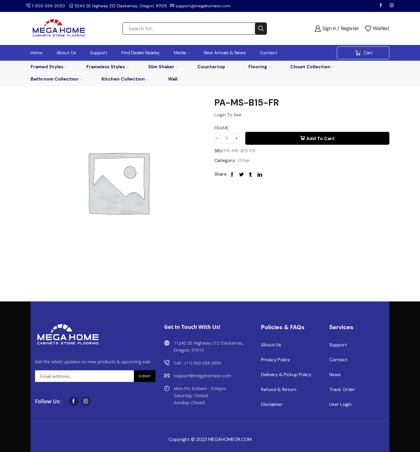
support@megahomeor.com (204, 5)
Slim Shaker (163, 67)
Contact (268, 53)
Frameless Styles (107, 67)
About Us (66, 53)
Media (182, 53)
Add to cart (320, 138)
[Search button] (261, 28)
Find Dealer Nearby (140, 53)
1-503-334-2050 (49, 5)
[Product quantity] (227, 138)
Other (244, 160)
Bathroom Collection (56, 79)
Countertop (213, 67)
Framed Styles (49, 67)
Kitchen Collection (125, 79)
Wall (174, 79)
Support (98, 53)
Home (37, 53)
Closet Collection (312, 67)
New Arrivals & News (225, 53)
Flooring (260, 67)
